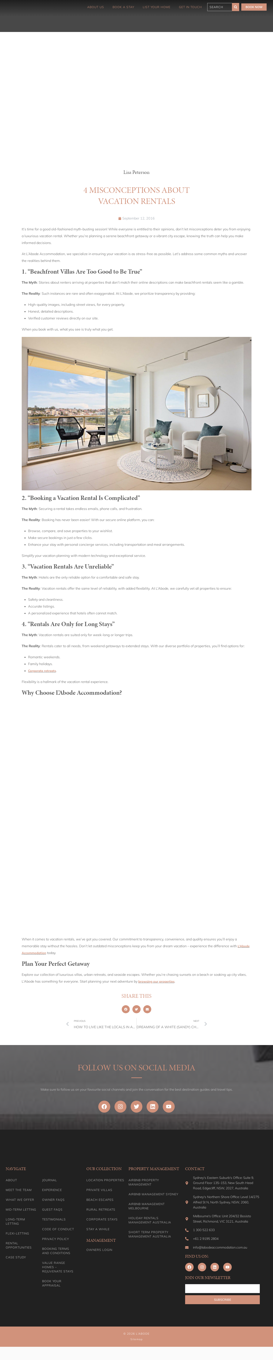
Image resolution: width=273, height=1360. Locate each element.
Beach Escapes (100, 1203)
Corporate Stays (102, 1222)
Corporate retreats (43, 670)
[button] (126, 1009)
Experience (52, 1193)
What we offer (20, 1203)
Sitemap (136, 1352)
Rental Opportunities (19, 1249)
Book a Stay (123, 7)
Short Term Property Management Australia (150, 1237)
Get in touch (190, 7)
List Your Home (156, 7)
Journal (49, 1183)
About (11, 1183)
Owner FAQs (53, 1203)
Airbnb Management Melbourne (147, 1209)
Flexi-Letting (17, 1237)
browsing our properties (157, 981)
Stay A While (98, 1232)
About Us (95, 7)
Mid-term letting (21, 1213)
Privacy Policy (55, 1242)
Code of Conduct (58, 1232)
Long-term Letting (15, 1225)
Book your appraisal (51, 1286)
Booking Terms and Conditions (56, 1254)
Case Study (16, 1260)
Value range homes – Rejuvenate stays (57, 1270)
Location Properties (105, 1183)
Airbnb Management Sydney (153, 1197)
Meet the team (19, 1193)
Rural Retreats (100, 1213)
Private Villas (99, 1193)
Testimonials (54, 1222)
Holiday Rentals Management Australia (150, 1223)
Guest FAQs (52, 1213)
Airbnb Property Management (144, 1185)
